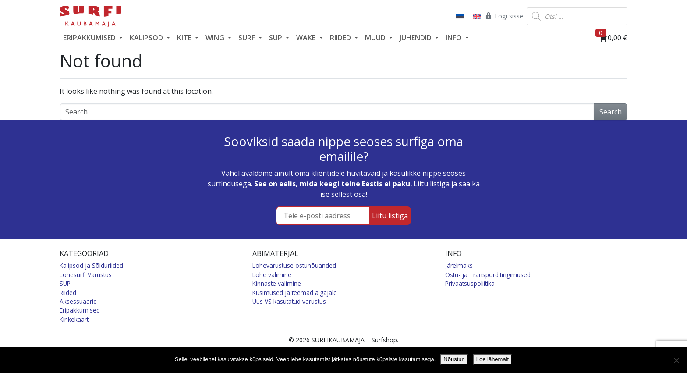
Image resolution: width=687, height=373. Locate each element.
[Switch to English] (475, 16)
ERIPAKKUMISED (90, 38)
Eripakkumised (80, 310)
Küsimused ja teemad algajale (294, 292)
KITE (185, 38)
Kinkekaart (74, 319)
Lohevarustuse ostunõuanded (294, 265)
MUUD (376, 38)
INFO (455, 38)
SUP (276, 38)
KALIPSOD (147, 38)
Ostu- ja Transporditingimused (488, 274)
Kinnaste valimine (276, 283)
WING (215, 38)
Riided (68, 292)
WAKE (306, 38)
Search (610, 112)
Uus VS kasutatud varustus (289, 301)
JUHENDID (416, 38)
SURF (247, 38)
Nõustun (453, 359)
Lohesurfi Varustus (86, 274)
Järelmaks (459, 265)
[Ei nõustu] (676, 360)
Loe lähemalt (492, 359)
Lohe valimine (271, 274)
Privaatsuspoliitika (470, 283)
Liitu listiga (390, 215)
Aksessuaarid (78, 301)
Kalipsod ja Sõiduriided (91, 265)
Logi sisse (503, 15)
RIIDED (341, 38)
